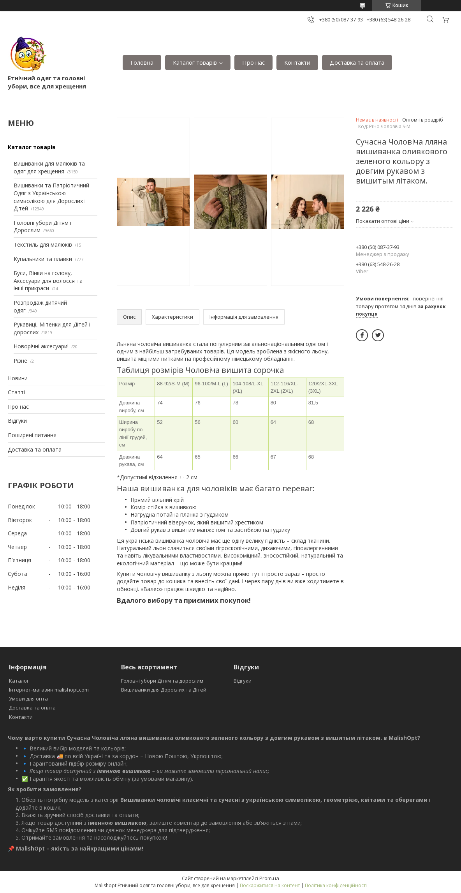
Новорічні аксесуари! (41, 346)
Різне (20, 360)
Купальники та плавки (43, 259)
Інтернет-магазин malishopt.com (49, 689)
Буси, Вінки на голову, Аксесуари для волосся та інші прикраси (48, 280)
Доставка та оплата (357, 62)
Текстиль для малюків (43, 244)
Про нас (253, 62)
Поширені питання (32, 435)
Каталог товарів (195, 62)
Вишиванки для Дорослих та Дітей (163, 689)
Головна (141, 62)
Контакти (297, 62)
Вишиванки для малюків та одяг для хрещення (49, 167)
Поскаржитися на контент (270, 885)
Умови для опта (28, 698)
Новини (18, 378)
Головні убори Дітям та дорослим (162, 680)
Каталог (19, 680)
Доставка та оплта (32, 707)
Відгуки (17, 420)
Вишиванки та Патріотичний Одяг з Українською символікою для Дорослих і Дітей (51, 197)
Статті (16, 392)
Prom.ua (269, 878)
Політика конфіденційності (336, 885)
